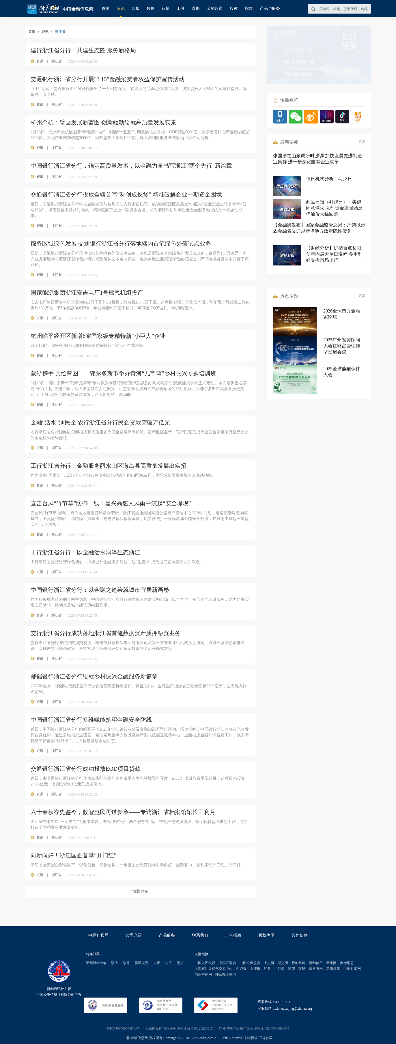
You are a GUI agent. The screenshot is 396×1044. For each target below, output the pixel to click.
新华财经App (96, 963)
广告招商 (233, 935)
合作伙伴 (300, 935)
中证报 (241, 969)
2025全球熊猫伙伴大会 (341, 371)
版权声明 (266, 935)
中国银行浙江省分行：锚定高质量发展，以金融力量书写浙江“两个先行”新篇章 (131, 165)
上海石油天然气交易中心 (214, 969)
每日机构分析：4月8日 (329, 178)
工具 (181, 8)
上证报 (255, 969)
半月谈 (279, 969)
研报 (136, 8)
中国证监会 (227, 963)
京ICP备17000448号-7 (123, 1028)
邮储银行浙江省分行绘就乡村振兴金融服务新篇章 (94, 676)
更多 (361, 142)
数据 (151, 8)
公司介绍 (134, 935)
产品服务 (167, 935)
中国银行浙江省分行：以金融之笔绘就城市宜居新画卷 (100, 590)
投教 (234, 8)
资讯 (121, 8)
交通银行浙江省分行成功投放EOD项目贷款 (86, 769)
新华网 (331, 963)
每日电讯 (316, 969)
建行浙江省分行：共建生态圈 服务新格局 (83, 50)
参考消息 (347, 963)
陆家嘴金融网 (225, 974)
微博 (126, 963)
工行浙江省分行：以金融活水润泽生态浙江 (85, 552)
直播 (196, 8)
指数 (249, 8)
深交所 (283, 963)
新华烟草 (333, 969)
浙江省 (56, 61)
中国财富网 (352, 969)
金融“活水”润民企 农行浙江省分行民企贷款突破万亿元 (100, 422)
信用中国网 (203, 974)
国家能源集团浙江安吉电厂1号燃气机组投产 (87, 292)
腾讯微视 (141, 963)
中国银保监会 (250, 963)
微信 (114, 963)
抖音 (156, 963)
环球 (301, 969)
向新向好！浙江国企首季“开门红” (74, 855)
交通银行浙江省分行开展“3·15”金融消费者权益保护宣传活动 (107, 79)
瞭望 (291, 969)
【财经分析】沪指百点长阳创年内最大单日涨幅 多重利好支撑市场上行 (334, 254)
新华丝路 (298, 963)
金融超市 (215, 8)
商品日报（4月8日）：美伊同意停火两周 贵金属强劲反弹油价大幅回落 (334, 207)
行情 (166, 8)
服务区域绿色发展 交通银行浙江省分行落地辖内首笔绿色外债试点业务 (121, 243)
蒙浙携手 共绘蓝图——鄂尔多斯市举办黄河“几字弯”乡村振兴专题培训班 (123, 373)
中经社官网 (98, 935)
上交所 (269, 963)
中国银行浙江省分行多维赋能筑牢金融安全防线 (91, 719)
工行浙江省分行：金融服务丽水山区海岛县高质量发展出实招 (108, 466)
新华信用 (316, 963)
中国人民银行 (205, 963)
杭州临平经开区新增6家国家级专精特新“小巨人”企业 (98, 336)
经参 (267, 969)
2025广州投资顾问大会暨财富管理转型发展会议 (341, 345)
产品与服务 (270, 8)
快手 (168, 963)
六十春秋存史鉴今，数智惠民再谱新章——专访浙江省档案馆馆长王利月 (123, 812)
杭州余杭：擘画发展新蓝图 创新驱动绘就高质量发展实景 (103, 122)
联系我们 (200, 935)
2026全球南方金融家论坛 (341, 313)
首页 (106, 8)
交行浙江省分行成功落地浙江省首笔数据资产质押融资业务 (106, 633)
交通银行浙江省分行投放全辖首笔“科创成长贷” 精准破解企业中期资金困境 (126, 194)
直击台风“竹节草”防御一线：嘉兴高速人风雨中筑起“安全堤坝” (111, 503)
